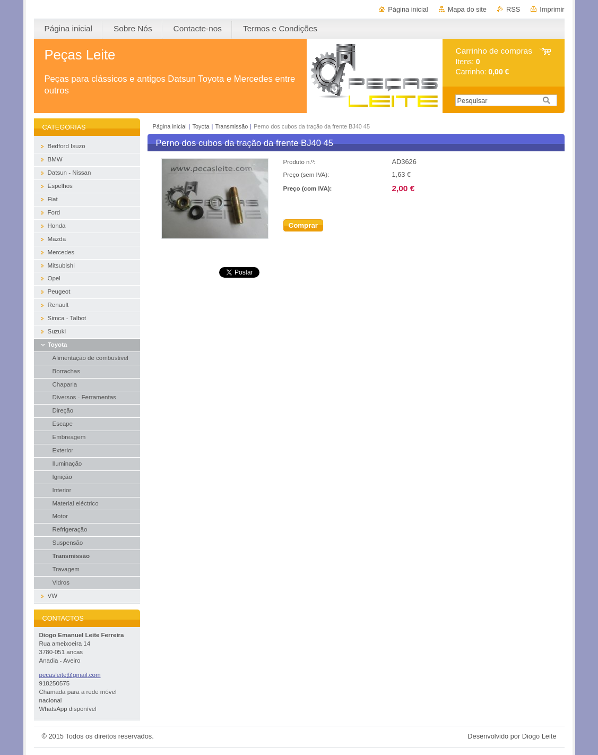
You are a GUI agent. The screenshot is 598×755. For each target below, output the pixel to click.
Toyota (200, 126)
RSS (513, 9)
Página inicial (408, 9)
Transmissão (231, 126)
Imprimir (552, 9)
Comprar (303, 225)
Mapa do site (467, 9)
